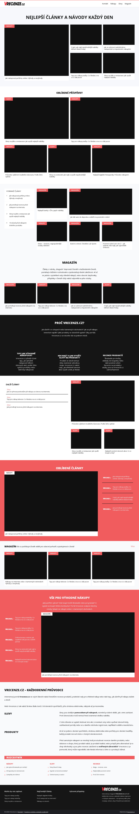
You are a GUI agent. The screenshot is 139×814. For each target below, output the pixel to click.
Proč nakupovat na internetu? (46, 798)
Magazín (128, 4)
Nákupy (113, 4)
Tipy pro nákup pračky (11, 795)
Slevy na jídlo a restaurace (13, 801)
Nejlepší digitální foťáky (44, 795)
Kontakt (105, 4)
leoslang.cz (131, 812)
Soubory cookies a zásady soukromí (36, 812)
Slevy (120, 4)
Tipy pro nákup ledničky (12, 798)
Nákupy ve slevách (43, 801)
